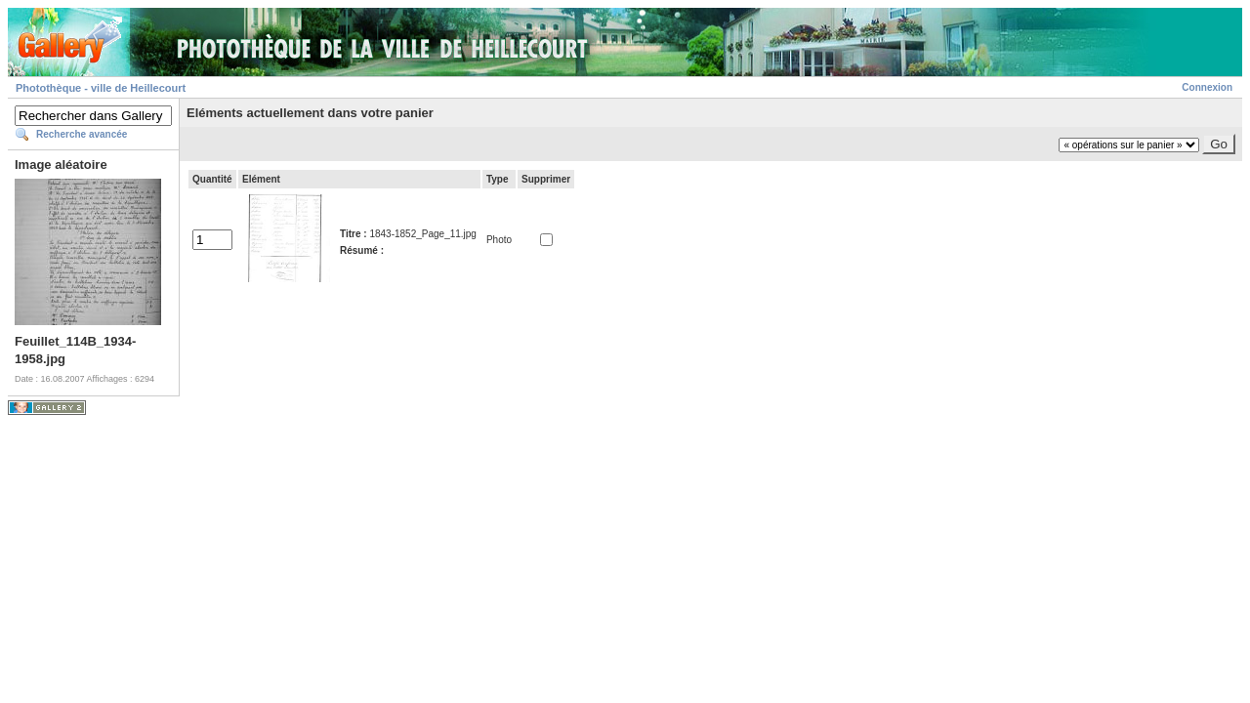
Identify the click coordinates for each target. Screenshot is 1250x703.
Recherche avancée (81, 134)
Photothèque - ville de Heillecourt (101, 88)
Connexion (1207, 87)
